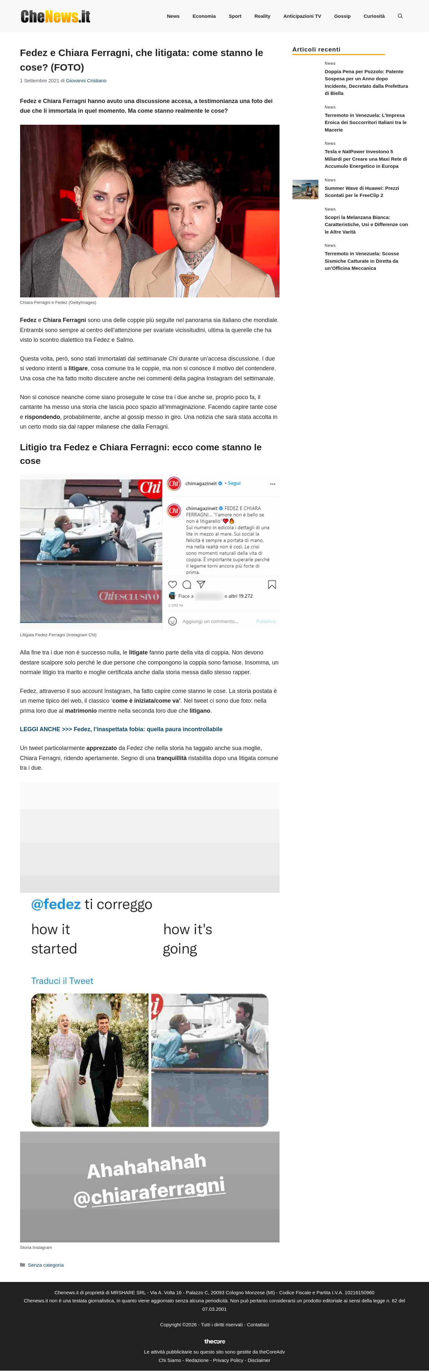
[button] (400, 16)
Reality (262, 16)
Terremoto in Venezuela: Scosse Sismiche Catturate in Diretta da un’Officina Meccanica (362, 261)
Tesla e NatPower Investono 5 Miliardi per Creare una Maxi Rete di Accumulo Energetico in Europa (366, 159)
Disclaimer (259, 1360)
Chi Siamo (170, 1360)
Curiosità (374, 16)
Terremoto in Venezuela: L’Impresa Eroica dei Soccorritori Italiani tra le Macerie (366, 122)
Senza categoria (46, 1265)
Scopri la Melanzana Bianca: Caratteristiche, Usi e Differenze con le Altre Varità (366, 224)
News (173, 16)
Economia (204, 16)
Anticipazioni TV (302, 16)
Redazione (197, 1360)
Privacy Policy (228, 1360)
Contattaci (258, 1324)
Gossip (342, 16)
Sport (235, 16)
